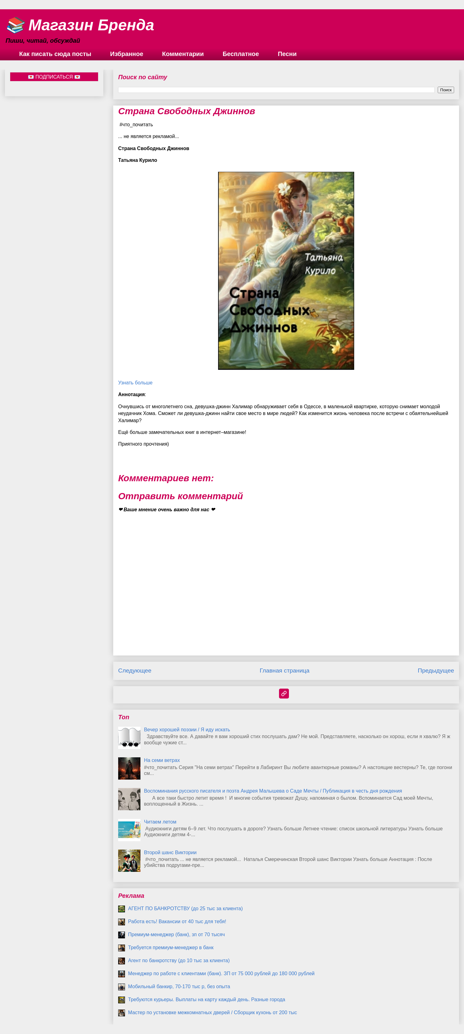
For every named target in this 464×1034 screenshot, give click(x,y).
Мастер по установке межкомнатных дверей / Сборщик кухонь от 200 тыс (212, 1012)
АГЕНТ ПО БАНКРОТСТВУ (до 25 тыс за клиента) (185, 908)
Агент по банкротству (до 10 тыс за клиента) (179, 960)
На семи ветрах (162, 760)
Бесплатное (241, 53)
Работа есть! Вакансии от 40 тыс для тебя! (177, 921)
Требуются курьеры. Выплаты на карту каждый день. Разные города (206, 999)
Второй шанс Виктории (170, 852)
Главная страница (284, 670)
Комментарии (183, 53)
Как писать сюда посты (55, 53)
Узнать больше (135, 382)
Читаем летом (160, 821)
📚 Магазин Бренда (79, 25)
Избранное (126, 53)
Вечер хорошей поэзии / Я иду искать (187, 729)
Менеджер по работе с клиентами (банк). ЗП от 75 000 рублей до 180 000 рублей (221, 973)
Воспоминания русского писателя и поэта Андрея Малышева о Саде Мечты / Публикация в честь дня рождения (273, 791)
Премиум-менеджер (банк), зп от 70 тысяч (176, 934)
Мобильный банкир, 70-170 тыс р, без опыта (179, 986)
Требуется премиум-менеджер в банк (170, 947)
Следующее (134, 670)
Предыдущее (436, 670)
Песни (287, 53)
